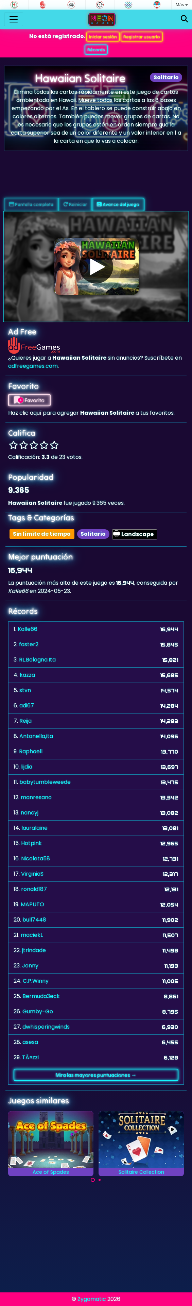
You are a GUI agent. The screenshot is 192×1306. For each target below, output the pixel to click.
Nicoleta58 (35, 858)
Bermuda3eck (41, 996)
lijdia (26, 767)
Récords (96, 50)
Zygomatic (91, 1299)
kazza (27, 675)
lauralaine (34, 828)
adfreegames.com (33, 366)
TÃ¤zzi (30, 1057)
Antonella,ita (36, 736)
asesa (30, 1042)
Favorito (29, 400)
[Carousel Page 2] (100, 1180)
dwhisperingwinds (46, 1027)
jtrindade (34, 950)
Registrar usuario (141, 37)
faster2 (28, 644)
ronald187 (34, 889)
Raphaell (30, 751)
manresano (36, 797)
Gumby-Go (37, 1011)
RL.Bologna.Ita (37, 660)
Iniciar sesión (103, 37)
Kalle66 (27, 629)
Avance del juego (118, 204)
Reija (25, 721)
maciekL (32, 935)
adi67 (26, 705)
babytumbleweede (45, 782)
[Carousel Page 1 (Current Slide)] (93, 1180)
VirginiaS (32, 874)
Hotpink (31, 843)
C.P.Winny (36, 981)
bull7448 (34, 920)
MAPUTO (32, 904)
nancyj (29, 813)
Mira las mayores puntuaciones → (96, 1074)
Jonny (30, 965)
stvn (25, 690)
